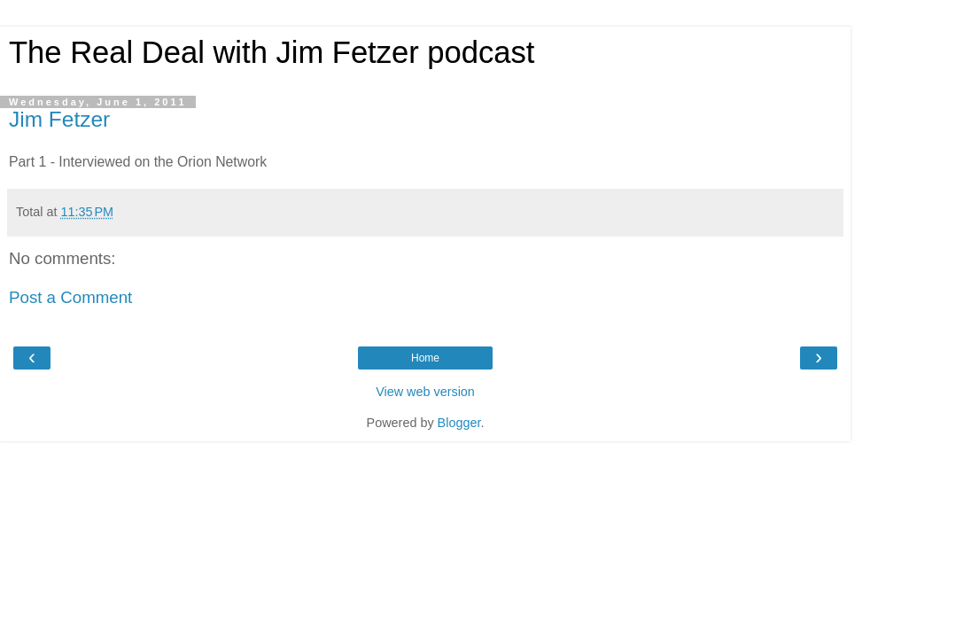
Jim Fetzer (59, 119)
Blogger (459, 423)
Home (425, 358)
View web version (425, 392)
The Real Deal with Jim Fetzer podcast (271, 52)
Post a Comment (70, 297)
